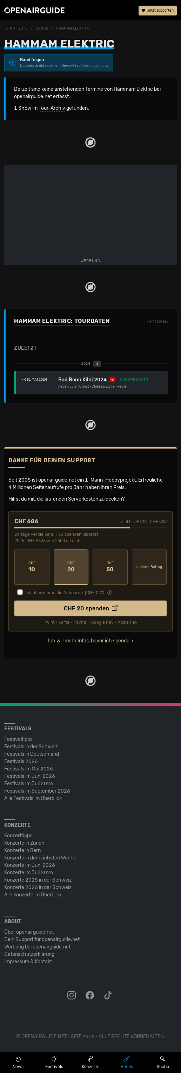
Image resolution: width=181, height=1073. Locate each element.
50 (110, 567)
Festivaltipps (18, 739)
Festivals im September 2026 (37, 791)
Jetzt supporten (158, 10)
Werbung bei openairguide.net (37, 947)
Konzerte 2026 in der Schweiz (38, 887)
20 (71, 567)
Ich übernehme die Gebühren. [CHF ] (66, 593)
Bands (41, 28)
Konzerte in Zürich (24, 843)
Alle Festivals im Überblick (33, 798)
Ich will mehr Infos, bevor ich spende (88, 641)
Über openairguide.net (29, 932)
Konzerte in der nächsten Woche (40, 858)
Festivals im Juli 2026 (28, 784)
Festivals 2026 (21, 761)
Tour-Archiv (52, 108)
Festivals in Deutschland (31, 754)
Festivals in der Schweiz (31, 747)
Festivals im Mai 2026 (28, 769)
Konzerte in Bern (22, 850)
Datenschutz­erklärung (29, 954)
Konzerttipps (18, 836)
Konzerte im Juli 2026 (28, 873)
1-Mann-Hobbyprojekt (110, 480)
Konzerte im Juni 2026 (29, 865)
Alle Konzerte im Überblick (33, 895)
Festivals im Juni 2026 (29, 776)
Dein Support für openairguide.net (42, 939)
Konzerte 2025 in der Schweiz (38, 880)
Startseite (17, 28)
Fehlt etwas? (157, 321)
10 (32, 567)
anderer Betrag (149, 567)
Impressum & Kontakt (28, 962)
